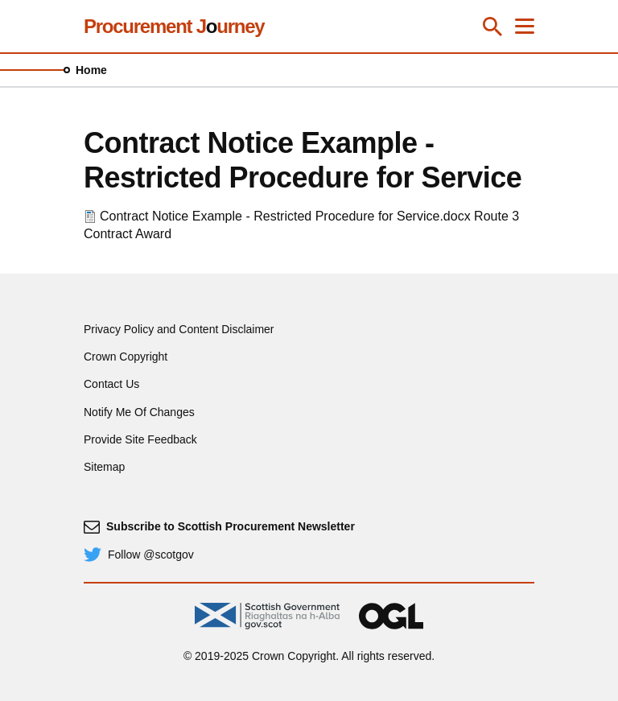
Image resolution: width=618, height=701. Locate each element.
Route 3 (496, 216)
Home (91, 70)
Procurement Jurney (174, 26)
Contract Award (127, 234)
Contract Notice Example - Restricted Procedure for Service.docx (285, 216)
